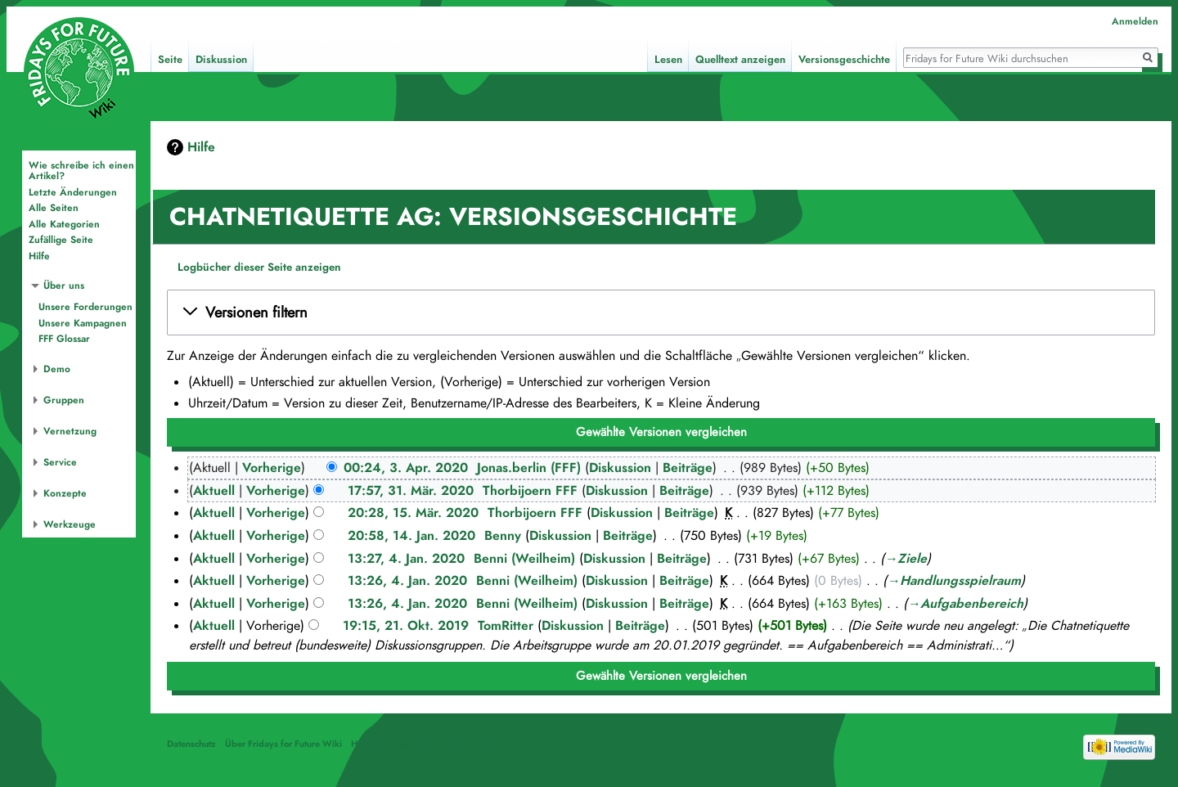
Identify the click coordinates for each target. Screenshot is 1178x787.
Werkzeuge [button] (69, 524)
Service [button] (60, 462)
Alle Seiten (54, 207)
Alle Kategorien (64, 224)
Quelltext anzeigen (740, 59)
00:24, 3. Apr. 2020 (406, 468)
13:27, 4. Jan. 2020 (406, 559)
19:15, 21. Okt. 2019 (406, 626)
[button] (660, 313)
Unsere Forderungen (85, 306)
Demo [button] (56, 369)
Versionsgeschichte (844, 59)
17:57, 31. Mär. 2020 (411, 491)
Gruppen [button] (63, 400)
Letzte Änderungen (73, 192)
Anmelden (1135, 21)
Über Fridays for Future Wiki (283, 743)
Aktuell (214, 491)
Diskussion (620, 468)
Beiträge (688, 468)
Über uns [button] (63, 285)
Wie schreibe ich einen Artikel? (81, 171)
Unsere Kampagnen (82, 323)
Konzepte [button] (65, 493)
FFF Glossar (64, 338)
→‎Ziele (905, 559)
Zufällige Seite (61, 239)
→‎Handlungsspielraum (954, 581)
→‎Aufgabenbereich (965, 604)
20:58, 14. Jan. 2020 (411, 536)
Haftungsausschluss (391, 743)
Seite (170, 59)
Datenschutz (191, 743)
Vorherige (271, 468)
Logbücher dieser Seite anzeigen (259, 267)
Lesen (668, 59)
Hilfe (201, 147)
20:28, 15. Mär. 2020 (413, 513)
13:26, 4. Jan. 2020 (407, 581)
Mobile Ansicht (471, 743)
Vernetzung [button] (70, 431)
